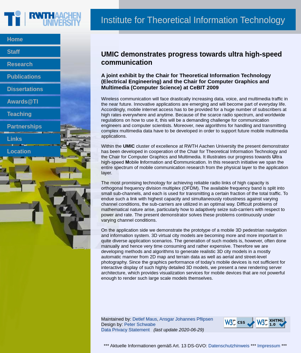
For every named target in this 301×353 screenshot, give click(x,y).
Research (20, 64)
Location (19, 151)
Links (14, 139)
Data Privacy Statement (125, 329)
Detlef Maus (144, 319)
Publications (24, 77)
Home (15, 39)
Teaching (19, 114)
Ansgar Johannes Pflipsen (186, 319)
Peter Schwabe (139, 324)
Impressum (268, 345)
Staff (13, 52)
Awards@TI (22, 102)
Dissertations (25, 89)
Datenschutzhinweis (229, 345)
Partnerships (24, 126)
